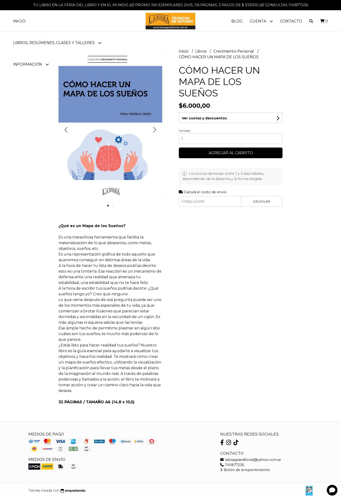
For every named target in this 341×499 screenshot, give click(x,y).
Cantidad (184, 130)
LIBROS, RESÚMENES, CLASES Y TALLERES (57, 43)
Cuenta (261, 21)
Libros (201, 51)
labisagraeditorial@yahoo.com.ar (250, 460)
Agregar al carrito (231, 153)
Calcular (261, 201)
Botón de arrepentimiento (245, 470)
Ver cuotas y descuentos (204, 118)
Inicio (19, 21)
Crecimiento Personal (234, 51)
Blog (237, 21)
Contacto (291, 21)
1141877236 (232, 465)
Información (31, 64)
